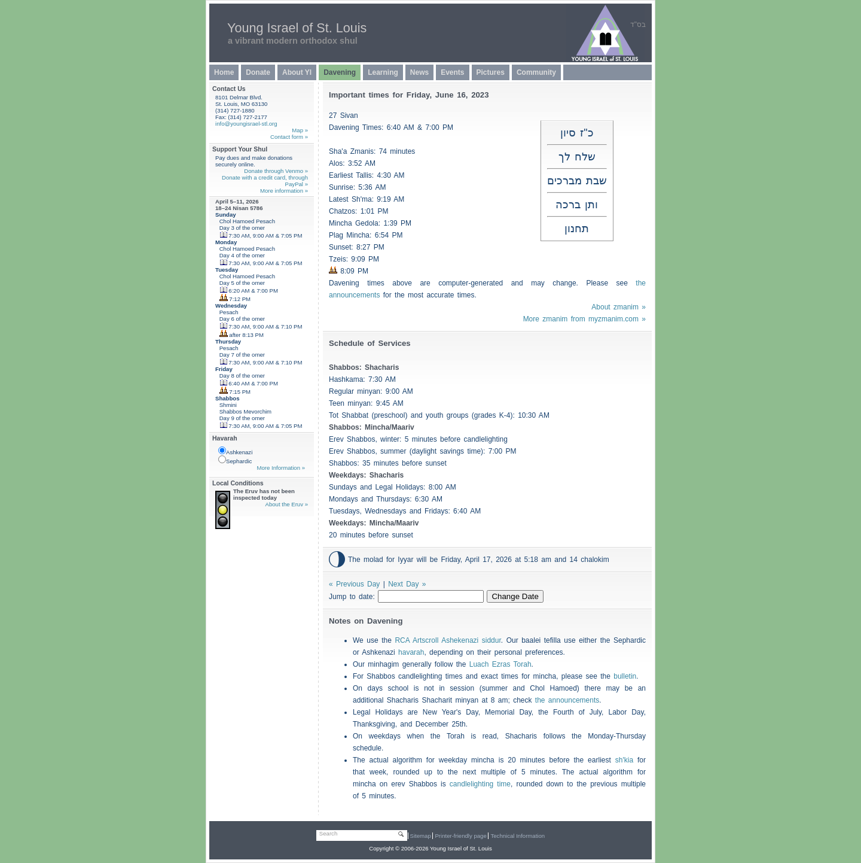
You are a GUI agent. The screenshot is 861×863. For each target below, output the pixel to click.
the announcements (567, 700)
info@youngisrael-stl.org (246, 123)
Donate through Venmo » (276, 171)
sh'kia (624, 760)
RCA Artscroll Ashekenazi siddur (447, 640)
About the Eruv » (286, 504)
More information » (284, 190)
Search (328, 833)
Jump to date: (353, 596)
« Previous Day (354, 584)
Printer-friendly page (460, 835)
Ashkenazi (235, 450)
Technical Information (517, 835)
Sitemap (420, 835)
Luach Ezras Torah (500, 664)
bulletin (624, 676)
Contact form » (289, 136)
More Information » (281, 467)
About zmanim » (618, 307)
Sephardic (235, 459)
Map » (300, 130)
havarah (411, 652)
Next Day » (407, 584)
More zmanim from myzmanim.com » (584, 319)
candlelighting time (480, 784)
